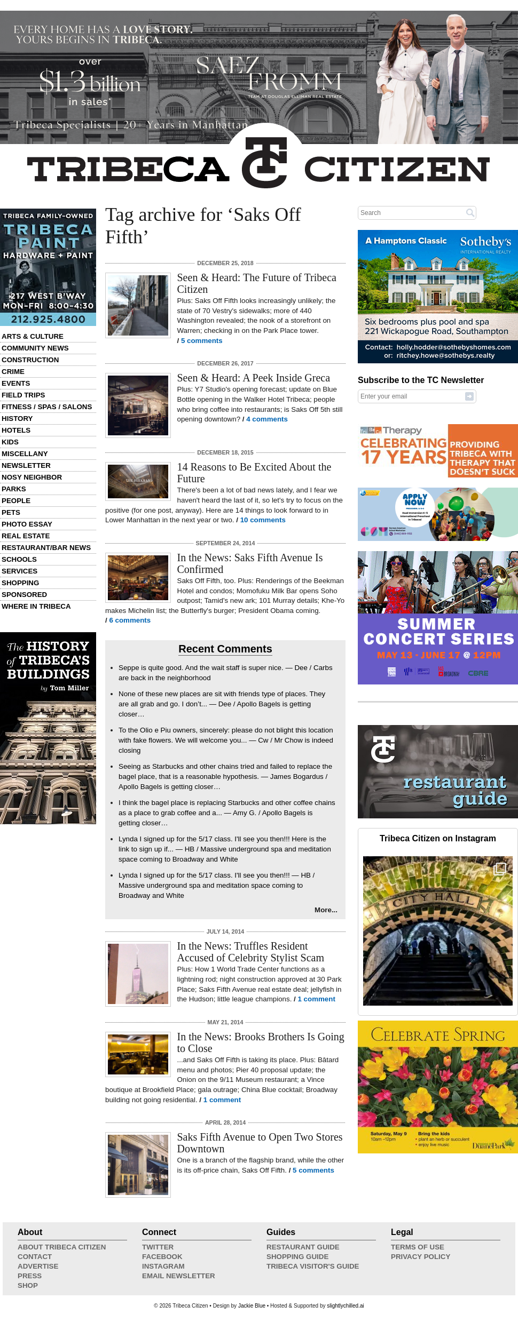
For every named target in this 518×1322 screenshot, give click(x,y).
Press (30, 1276)
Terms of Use (417, 1247)
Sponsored (24, 595)
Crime (13, 372)
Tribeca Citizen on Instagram (438, 838)
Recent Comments (225, 649)
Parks (14, 489)
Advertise (38, 1266)
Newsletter (26, 465)
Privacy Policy (420, 1257)
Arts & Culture (33, 336)
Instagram (163, 1266)
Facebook (162, 1257)
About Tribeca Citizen (62, 1247)
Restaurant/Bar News (46, 548)
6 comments (130, 620)
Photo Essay (27, 524)
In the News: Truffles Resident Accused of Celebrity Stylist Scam (251, 951)
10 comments (263, 520)
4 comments (267, 419)
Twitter (158, 1247)
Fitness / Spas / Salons (47, 407)
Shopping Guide (297, 1257)
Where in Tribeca (36, 606)
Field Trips (23, 395)
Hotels (16, 430)
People (16, 501)
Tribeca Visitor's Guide (312, 1266)
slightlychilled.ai (345, 1306)
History (17, 419)
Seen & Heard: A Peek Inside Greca (254, 378)
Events (16, 383)
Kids (10, 442)
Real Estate (26, 536)
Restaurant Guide (303, 1247)
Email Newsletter (178, 1276)
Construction (30, 360)
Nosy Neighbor (32, 477)
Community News (35, 348)
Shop (28, 1285)
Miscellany (25, 454)
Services (19, 571)
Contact (35, 1257)
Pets (11, 512)
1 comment (316, 999)
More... (326, 910)
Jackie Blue (251, 1306)
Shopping (20, 583)
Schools (19, 559)
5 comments (202, 341)
